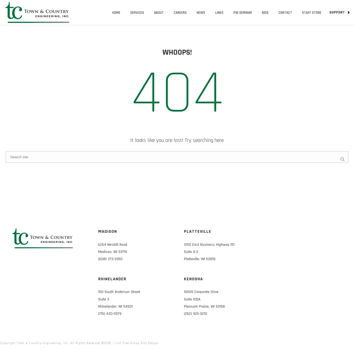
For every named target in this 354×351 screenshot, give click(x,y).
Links (219, 12)
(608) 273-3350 (110, 259)
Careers (180, 12)
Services (137, 12)
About (159, 12)
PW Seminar (242, 12)
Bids (265, 12)
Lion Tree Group (127, 343)
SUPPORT (339, 12)
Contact (285, 12)
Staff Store (311, 12)
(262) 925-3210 (195, 313)
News (201, 12)
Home (116, 12)
